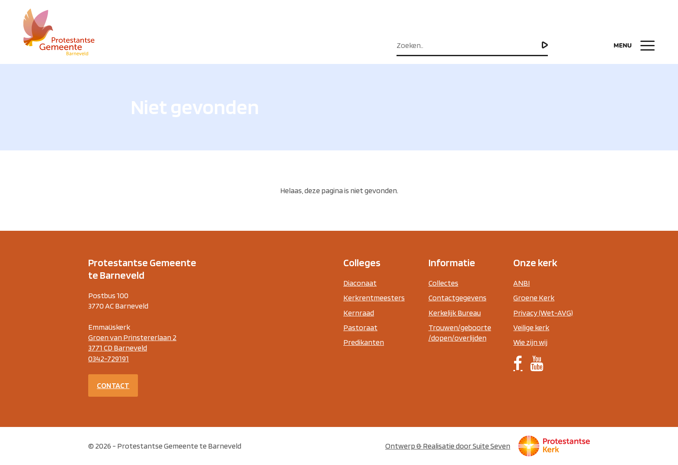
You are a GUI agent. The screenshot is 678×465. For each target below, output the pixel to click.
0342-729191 (108, 358)
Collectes (443, 282)
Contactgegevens (457, 297)
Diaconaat (360, 282)
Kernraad (358, 312)
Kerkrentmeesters (374, 297)
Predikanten (363, 342)
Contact (113, 385)
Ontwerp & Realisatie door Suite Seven (447, 445)
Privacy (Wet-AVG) (543, 312)
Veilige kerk (531, 327)
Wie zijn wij (530, 342)
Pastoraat (360, 327)
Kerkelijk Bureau (455, 312)
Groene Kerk (533, 297)
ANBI (521, 282)
